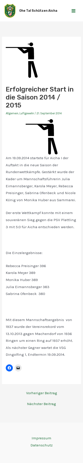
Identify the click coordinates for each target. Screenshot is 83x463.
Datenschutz (42, 445)
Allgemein (12, 113)
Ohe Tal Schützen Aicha (38, 11)
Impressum (41, 438)
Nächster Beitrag (41, 404)
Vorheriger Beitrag (41, 393)
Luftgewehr (26, 113)
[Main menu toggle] (74, 11)
